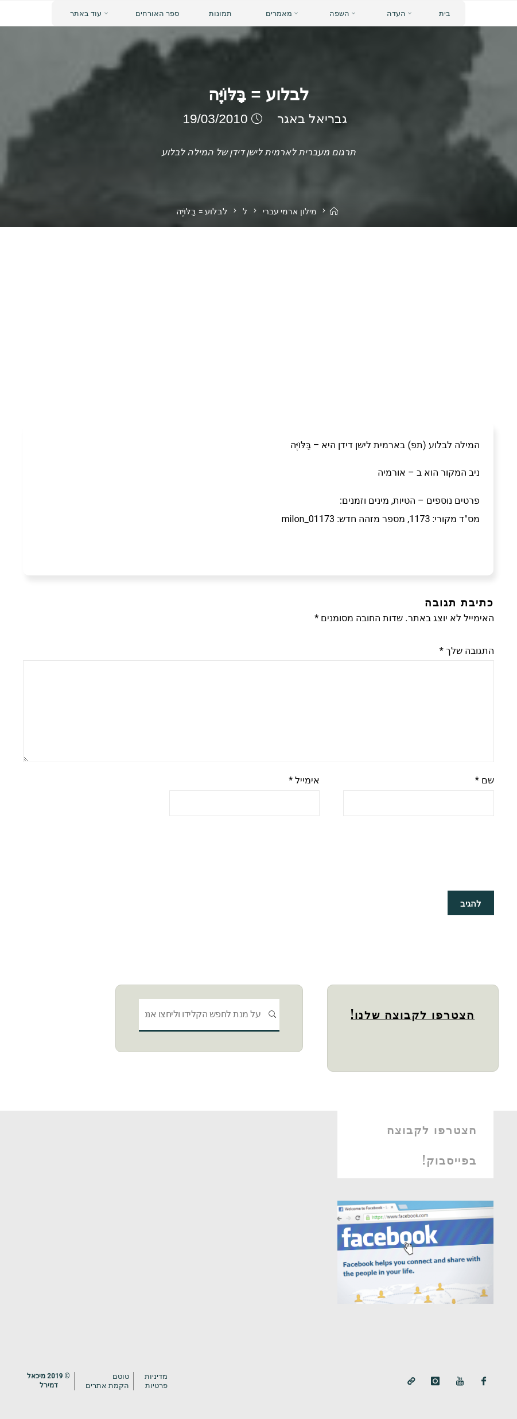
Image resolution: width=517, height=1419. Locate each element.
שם (484, 780)
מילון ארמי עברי (289, 212)
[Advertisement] (258, 313)
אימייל (304, 780)
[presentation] (407, 853)
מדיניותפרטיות (156, 1380)
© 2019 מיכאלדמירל (48, 1380)
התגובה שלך (467, 650)
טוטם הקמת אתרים (108, 1380)
